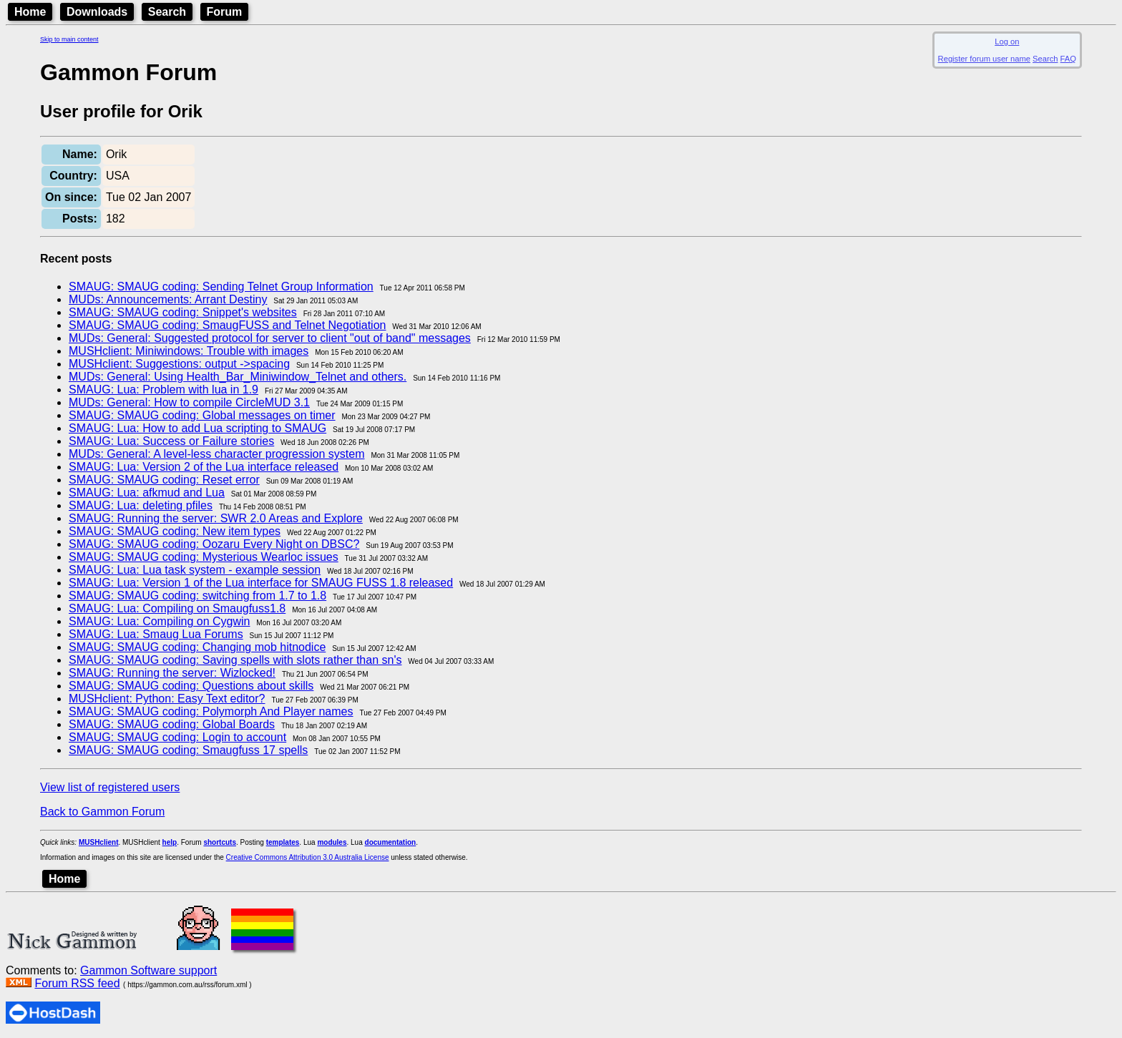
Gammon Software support (148, 970)
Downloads (97, 12)
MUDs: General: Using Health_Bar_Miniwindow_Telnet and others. (237, 377)
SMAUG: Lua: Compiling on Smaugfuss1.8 (177, 608)
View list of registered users (110, 787)
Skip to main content (69, 39)
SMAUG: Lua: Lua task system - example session (195, 570)
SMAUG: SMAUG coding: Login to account (177, 737)
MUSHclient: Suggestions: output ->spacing (179, 364)
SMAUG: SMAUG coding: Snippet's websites (183, 312)
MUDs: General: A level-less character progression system (216, 454)
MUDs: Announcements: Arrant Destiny (168, 299)
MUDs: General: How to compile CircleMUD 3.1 (189, 402)
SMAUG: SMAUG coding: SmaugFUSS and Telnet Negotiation (227, 325)
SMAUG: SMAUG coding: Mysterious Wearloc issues (203, 557)
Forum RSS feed (76, 983)
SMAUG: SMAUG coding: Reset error (164, 480)
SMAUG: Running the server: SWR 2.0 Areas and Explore (216, 518)
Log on (1007, 41)
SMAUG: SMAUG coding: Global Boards (172, 724)
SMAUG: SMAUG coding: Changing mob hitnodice (197, 647)
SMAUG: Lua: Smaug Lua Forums (156, 634)
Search (167, 12)
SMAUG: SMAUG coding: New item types (174, 531)
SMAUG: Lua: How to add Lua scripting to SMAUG (197, 428)
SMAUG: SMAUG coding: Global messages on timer (202, 415)
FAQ (1068, 58)
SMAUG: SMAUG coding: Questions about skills (191, 686)
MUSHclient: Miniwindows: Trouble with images (188, 351)
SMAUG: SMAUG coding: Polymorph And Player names (211, 711)
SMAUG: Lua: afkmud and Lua (147, 492)
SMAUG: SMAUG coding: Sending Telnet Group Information (221, 286)
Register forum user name (984, 58)
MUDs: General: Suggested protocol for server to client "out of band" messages (270, 338)
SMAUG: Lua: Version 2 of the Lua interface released (203, 467)
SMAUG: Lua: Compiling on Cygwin (159, 621)
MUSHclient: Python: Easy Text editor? (167, 698)
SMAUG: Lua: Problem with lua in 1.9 (163, 389)
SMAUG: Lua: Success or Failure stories (171, 441)
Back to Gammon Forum (102, 812)
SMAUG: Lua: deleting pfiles (141, 505)
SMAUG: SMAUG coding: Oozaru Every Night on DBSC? (214, 544)
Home (30, 12)
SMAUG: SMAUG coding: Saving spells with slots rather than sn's (235, 660)
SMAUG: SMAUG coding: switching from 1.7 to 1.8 (197, 595)
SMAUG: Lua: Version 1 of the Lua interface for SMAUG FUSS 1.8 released (261, 583)
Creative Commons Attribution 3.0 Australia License (307, 857)
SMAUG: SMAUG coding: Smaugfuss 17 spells (188, 750)
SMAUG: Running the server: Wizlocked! (172, 673)
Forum (225, 12)
